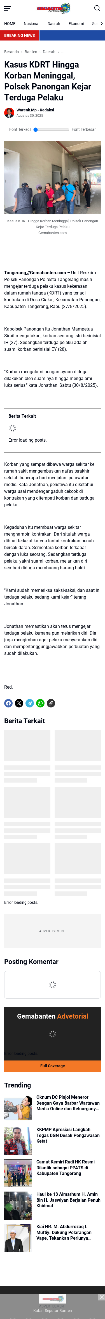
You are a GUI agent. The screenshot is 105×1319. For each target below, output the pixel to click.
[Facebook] (8, 703)
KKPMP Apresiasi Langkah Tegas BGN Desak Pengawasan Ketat (68, 1135)
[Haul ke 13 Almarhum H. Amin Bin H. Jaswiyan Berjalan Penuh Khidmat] (18, 1206)
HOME (9, 23)
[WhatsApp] (40, 703)
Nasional (31, 23)
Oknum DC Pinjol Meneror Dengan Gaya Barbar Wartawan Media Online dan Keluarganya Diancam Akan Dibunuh (68, 1103)
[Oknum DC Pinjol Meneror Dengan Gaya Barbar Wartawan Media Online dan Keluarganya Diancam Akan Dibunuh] (18, 1109)
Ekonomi (76, 23)
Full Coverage (52, 1066)
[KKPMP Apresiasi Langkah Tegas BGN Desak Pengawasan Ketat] (18, 1141)
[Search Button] (97, 8)
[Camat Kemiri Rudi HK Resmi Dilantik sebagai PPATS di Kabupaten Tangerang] (18, 1173)
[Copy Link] (51, 703)
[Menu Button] (7, 8)
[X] (19, 703)
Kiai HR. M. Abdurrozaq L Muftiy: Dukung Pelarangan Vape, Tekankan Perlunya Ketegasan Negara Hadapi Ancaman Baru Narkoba (64, 1232)
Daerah (54, 23)
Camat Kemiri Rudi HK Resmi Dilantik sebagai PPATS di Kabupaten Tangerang (65, 1167)
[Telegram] (29, 703)
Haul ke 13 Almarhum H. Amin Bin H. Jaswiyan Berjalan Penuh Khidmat (68, 1200)
